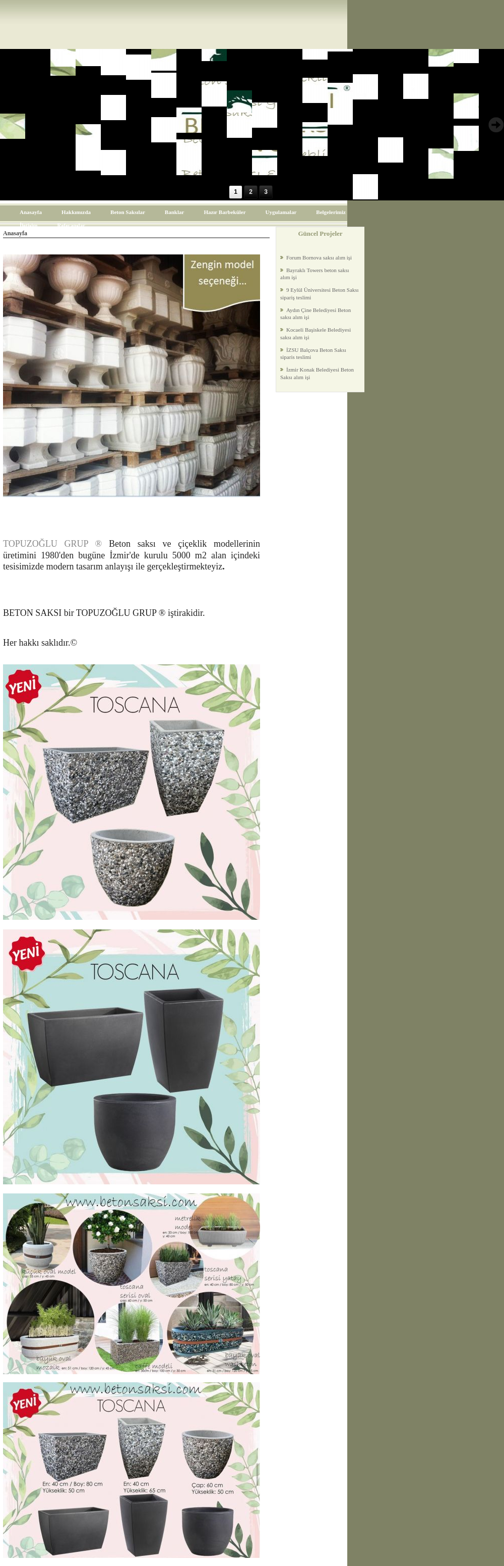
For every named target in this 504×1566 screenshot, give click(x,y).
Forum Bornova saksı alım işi (319, 257)
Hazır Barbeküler (224, 212)
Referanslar (71, 225)
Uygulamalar (281, 212)
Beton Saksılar (127, 212)
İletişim (28, 225)
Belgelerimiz (331, 212)
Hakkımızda (76, 212)
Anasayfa (31, 212)
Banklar (174, 212)
